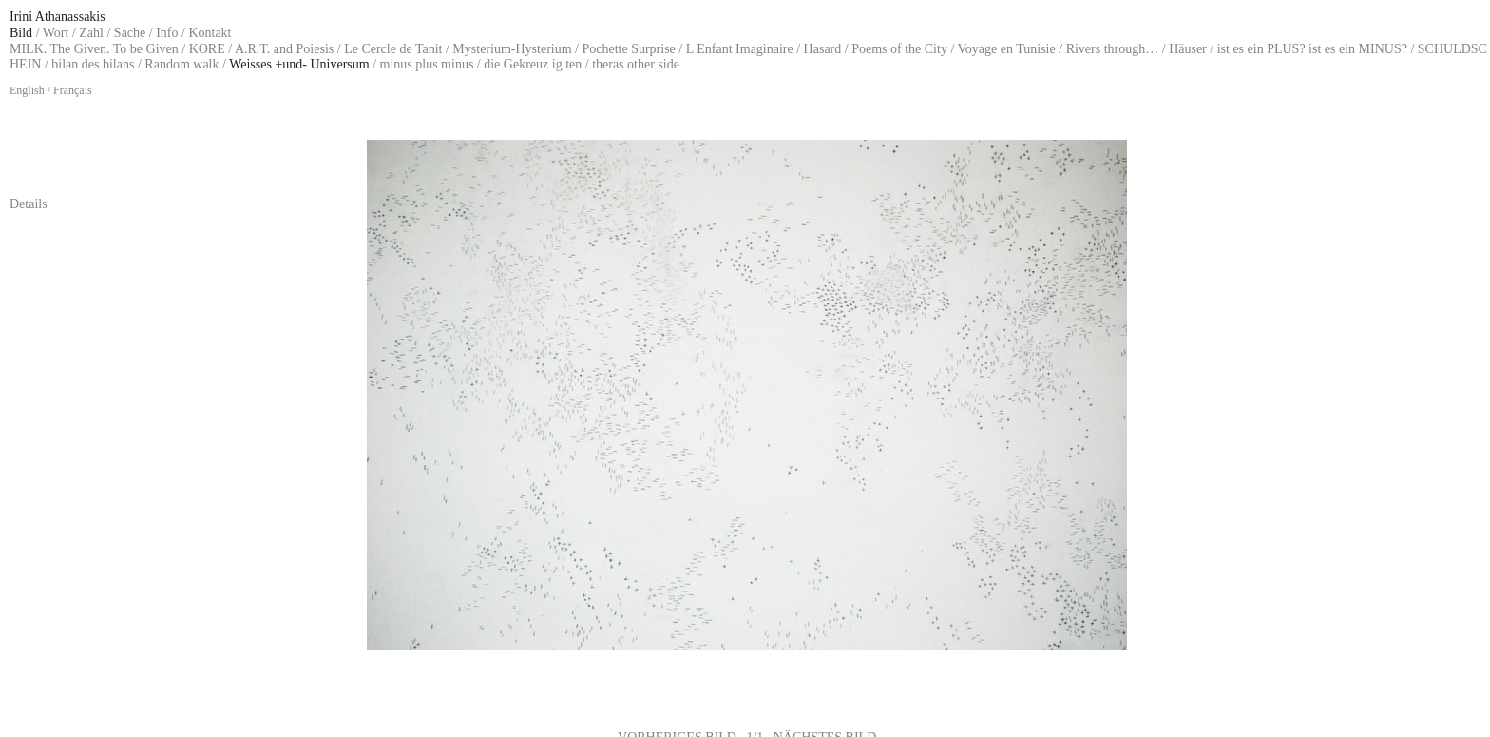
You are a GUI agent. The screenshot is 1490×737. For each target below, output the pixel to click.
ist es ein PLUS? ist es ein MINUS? (1312, 49)
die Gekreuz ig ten (533, 64)
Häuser (1188, 49)
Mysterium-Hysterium (511, 49)
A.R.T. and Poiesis (284, 49)
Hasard (823, 49)
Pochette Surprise (628, 49)
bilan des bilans (92, 64)
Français (72, 90)
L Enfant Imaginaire (739, 49)
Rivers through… (1112, 49)
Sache (129, 33)
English (27, 90)
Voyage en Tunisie (1007, 49)
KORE (207, 49)
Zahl (91, 33)
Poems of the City (899, 49)
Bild (21, 33)
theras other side (635, 64)
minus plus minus (427, 64)
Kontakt (209, 33)
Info (167, 33)
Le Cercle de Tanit (393, 49)
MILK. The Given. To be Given (94, 49)
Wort (56, 33)
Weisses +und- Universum (299, 64)
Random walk (181, 64)
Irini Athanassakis (57, 17)
